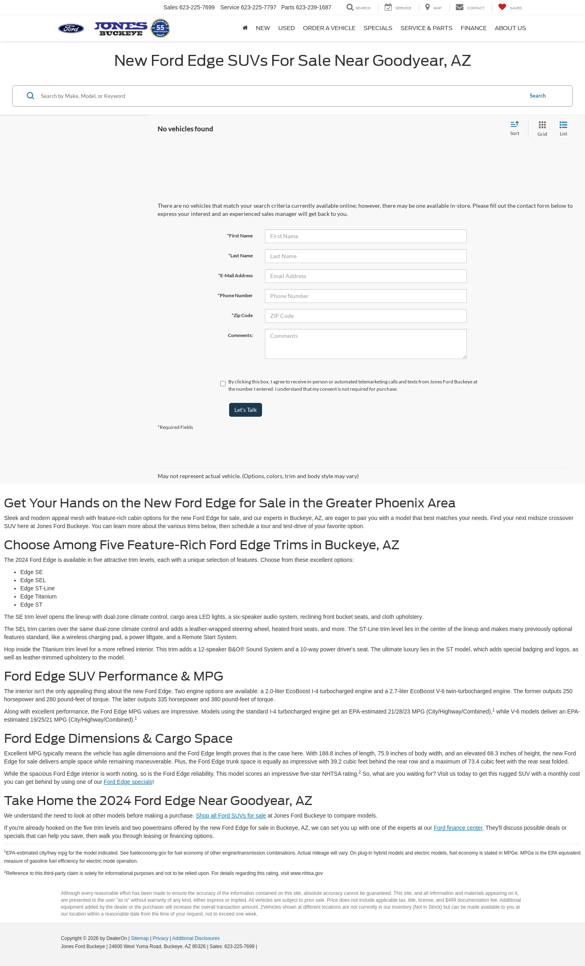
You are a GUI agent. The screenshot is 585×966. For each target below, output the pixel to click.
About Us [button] (510, 28)
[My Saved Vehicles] (510, 7)
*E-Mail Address (235, 275)
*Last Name (240, 255)
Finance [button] (474, 28)
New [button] (263, 28)
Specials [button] (378, 28)
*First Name (240, 236)
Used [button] (286, 28)
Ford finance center (458, 828)
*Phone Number (235, 295)
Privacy (161, 938)
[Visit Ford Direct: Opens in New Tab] (261, 946)
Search (538, 95)
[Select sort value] (517, 129)
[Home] (245, 28)
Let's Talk (245, 409)
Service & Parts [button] (427, 28)
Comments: (240, 335)
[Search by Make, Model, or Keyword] (281, 96)
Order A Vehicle (329, 28)
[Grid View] (540, 129)
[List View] (563, 129)
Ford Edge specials (128, 782)
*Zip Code (242, 315)
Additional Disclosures (196, 938)
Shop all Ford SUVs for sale (231, 815)
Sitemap (140, 938)
